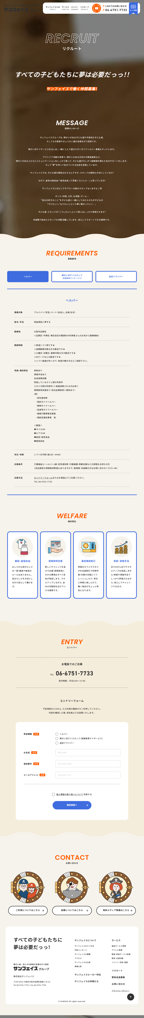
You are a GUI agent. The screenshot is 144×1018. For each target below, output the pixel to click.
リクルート (84, 8)
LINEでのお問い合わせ (116, 6)
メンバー (74, 8)
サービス (65, 8)
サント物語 (133, 8)
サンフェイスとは (53, 8)
